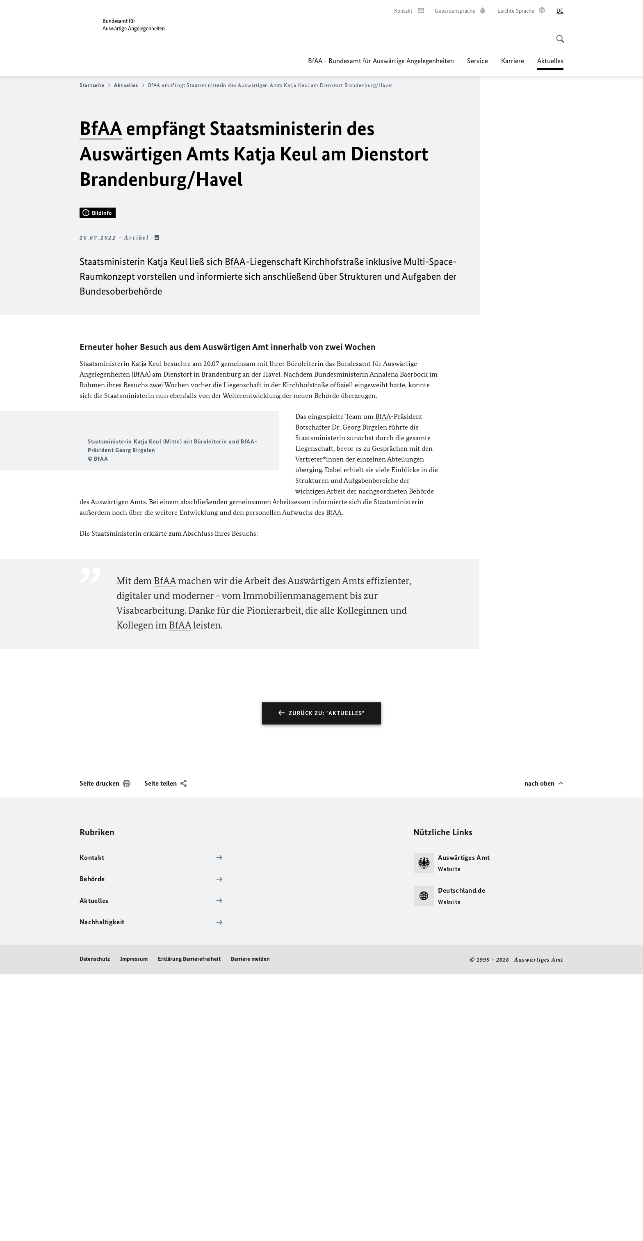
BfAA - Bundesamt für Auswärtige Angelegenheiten (381, 61)
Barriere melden (250, 1225)
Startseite (95, 85)
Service (477, 61)
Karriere (512, 61)
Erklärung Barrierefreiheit (189, 1225)
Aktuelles (129, 85)
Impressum (134, 1225)
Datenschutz (95, 1225)
